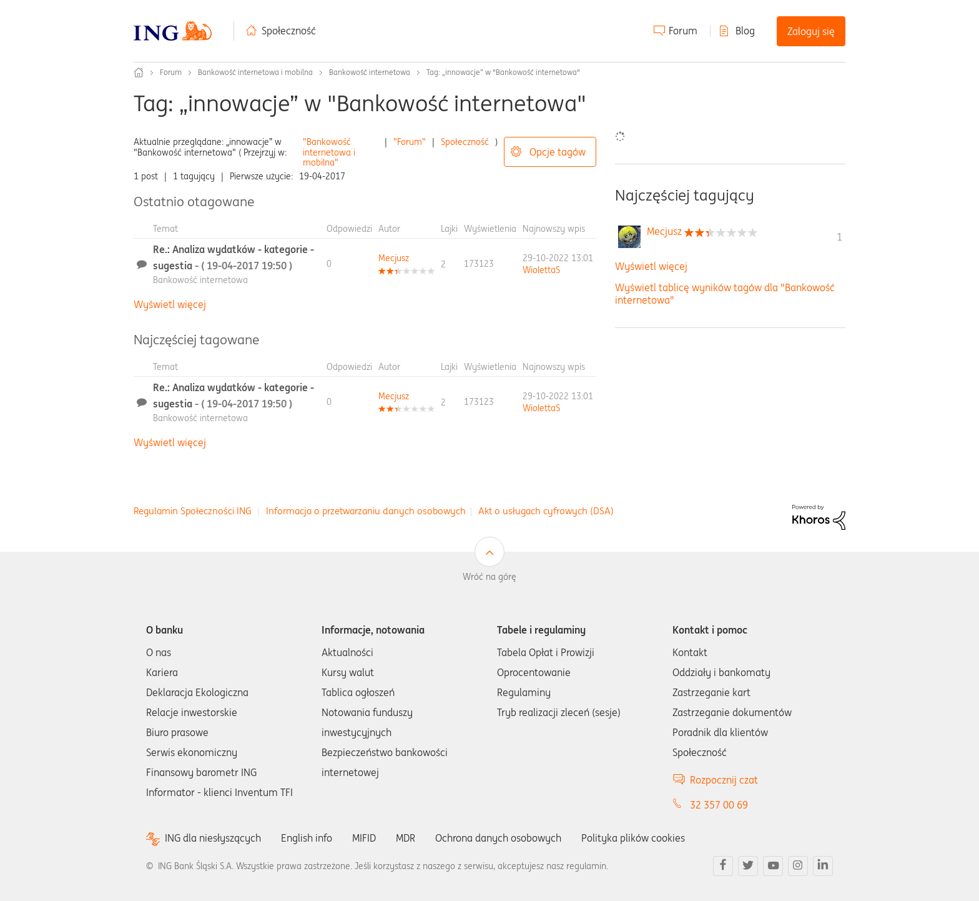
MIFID (364, 838)
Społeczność (289, 30)
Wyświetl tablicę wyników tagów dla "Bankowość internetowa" (725, 293)
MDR (405, 838)
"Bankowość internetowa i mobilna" (329, 152)
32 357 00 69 (719, 805)
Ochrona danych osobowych (498, 838)
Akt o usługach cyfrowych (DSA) (546, 511)
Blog (745, 30)
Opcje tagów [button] (557, 152)
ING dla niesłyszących (213, 838)
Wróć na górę (489, 576)
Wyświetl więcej (170, 304)
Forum (683, 30)
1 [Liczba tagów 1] (839, 237)
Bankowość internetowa (369, 72)
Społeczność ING (139, 72)
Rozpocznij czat (724, 780)
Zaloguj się (811, 31)
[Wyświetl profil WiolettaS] (541, 270)
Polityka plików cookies (633, 838)
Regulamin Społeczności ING (193, 511)
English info (306, 838)
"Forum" (409, 141)
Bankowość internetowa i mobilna (255, 72)
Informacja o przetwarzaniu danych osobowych (366, 511)
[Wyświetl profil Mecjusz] (393, 258)
